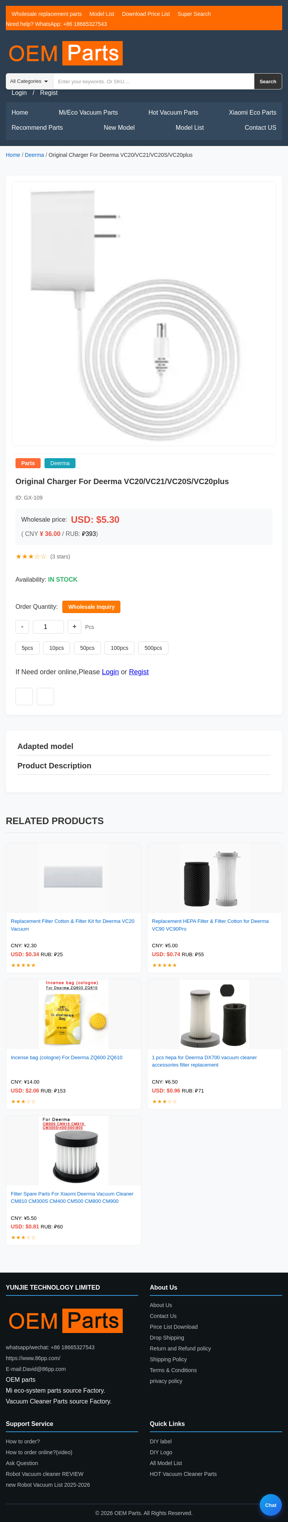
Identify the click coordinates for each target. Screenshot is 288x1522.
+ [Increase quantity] (74, 626)
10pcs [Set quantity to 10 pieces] (57, 648)
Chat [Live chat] (270, 1505)
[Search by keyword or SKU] (153, 81)
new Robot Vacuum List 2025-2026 (48, 1485)
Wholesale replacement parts (47, 14)
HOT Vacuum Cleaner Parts (183, 1474)
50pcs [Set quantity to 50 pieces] (87, 648)
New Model (119, 127)
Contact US (260, 127)
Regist (49, 92)
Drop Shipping (167, 1338)
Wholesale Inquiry (91, 607)
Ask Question (22, 1463)
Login (19, 92)
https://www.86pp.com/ (33, 1358)
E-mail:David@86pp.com (36, 1369)
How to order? (23, 1441)
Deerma (34, 155)
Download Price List (146, 14)
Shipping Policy (168, 1359)
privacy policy (166, 1381)
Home (20, 112)
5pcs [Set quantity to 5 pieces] (27, 648)
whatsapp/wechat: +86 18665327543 (50, 1347)
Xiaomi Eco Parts (252, 112)
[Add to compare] (45, 696)
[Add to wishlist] (24, 696)
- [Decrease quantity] (22, 626)
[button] (144, 314)
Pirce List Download (174, 1327)
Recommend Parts (37, 127)
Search (268, 81)
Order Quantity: (36, 606)
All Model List (166, 1463)
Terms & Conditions (173, 1370)
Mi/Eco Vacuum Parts (88, 112)
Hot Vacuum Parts (174, 112)
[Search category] (29, 81)
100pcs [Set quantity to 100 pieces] (119, 648)
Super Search (194, 14)
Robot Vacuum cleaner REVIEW (45, 1474)
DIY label (161, 1441)
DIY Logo (161, 1452)
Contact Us (163, 1316)
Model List (101, 14)
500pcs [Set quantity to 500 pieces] (153, 648)
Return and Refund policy (180, 1348)
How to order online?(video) (39, 1452)
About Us (161, 1305)
